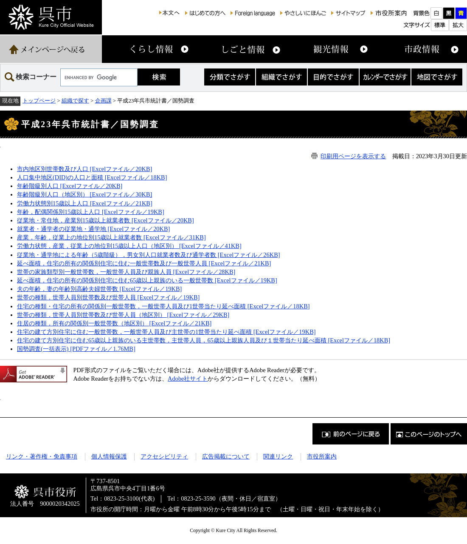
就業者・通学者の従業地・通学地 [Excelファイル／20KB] (93, 228)
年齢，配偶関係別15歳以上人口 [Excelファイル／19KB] (90, 211)
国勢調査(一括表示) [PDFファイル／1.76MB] (76, 348)
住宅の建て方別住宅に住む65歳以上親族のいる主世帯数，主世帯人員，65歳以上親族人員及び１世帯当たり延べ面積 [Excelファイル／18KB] (203, 340)
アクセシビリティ (164, 456)
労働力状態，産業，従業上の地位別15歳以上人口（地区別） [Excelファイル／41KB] (129, 245)
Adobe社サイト (188, 378)
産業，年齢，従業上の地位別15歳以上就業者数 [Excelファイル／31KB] (111, 237)
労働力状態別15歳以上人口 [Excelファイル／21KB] (84, 203)
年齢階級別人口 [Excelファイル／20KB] (69, 185)
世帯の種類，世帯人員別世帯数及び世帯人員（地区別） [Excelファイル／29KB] (123, 314)
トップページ (39, 100)
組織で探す (75, 100)
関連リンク (278, 456)
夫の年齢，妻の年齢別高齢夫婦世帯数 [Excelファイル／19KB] (99, 288)
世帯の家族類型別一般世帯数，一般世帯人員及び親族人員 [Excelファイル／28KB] (126, 271)
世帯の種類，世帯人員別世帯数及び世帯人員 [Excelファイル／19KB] (108, 297)
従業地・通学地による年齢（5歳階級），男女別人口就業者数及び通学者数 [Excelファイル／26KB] (148, 254)
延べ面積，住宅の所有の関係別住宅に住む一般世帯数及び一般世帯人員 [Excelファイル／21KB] (144, 263)
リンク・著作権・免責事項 (41, 456)
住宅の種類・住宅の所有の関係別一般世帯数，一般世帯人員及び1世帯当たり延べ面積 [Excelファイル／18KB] (163, 306)
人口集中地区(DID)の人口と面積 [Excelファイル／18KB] (92, 177)
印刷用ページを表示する (353, 156)
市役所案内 (322, 456)
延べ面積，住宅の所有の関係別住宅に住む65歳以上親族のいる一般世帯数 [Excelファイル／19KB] (147, 280)
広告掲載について (226, 456)
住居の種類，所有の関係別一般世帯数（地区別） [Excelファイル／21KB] (114, 323)
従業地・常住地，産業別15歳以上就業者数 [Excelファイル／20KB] (105, 220)
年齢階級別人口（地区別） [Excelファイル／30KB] (84, 194)
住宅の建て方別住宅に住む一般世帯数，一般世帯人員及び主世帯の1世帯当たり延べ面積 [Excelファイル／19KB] (166, 331)
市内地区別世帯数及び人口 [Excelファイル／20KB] (84, 168)
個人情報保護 (109, 456)
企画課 (103, 100)
